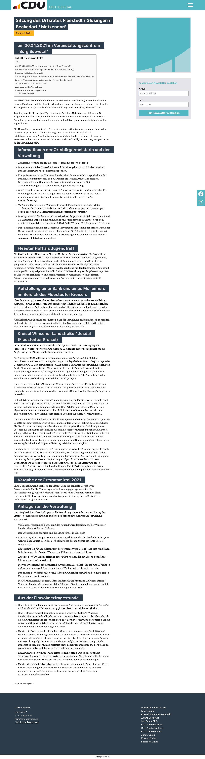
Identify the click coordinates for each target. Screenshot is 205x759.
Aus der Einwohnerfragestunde (30, 90)
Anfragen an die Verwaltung (28, 86)
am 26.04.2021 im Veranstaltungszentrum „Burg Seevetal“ (43, 66)
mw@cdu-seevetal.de (26, 718)
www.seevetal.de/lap (30, 237)
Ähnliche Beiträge (26, 93)
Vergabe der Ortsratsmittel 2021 (30, 83)
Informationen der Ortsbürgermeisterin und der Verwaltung (44, 69)
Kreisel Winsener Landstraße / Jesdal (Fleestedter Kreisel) (43, 79)
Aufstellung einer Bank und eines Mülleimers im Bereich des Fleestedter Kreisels (54, 76)
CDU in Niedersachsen (27, 722)
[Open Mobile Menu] (190, 5)
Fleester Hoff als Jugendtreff (29, 73)
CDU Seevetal (22, 707)
